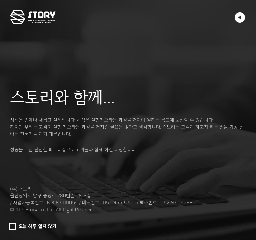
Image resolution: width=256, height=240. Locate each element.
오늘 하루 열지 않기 (37, 226)
